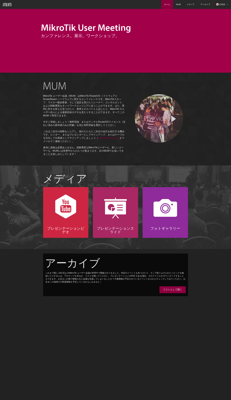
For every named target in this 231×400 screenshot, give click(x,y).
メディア (190, 4)
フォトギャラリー (165, 228)
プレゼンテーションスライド (115, 230)
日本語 (220, 4)
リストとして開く (172, 289)
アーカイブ (205, 4)
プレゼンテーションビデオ (65, 230)
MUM (178, 4)
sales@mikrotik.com (108, 138)
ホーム (167, 4)
